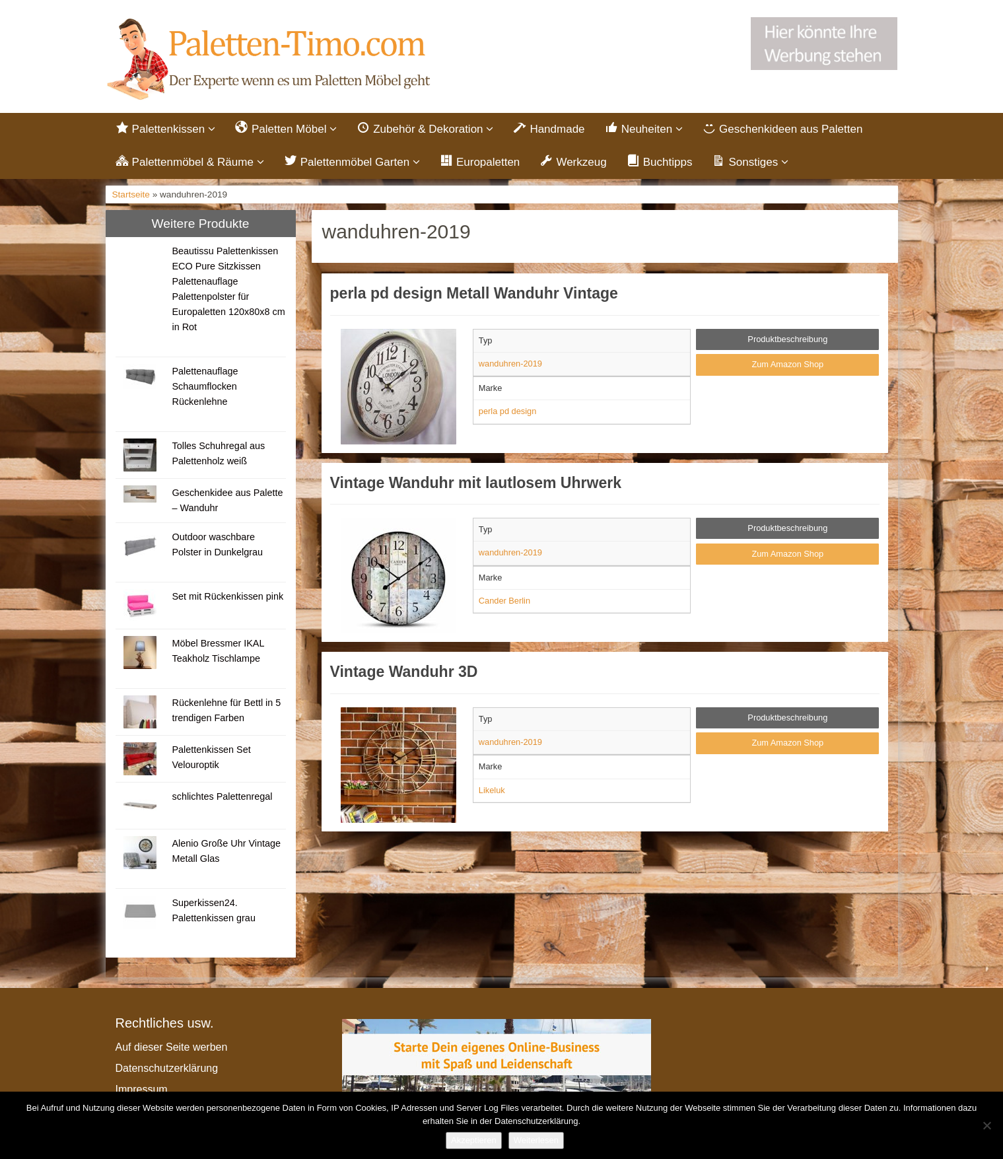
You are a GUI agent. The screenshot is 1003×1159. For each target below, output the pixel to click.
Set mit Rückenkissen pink (227, 596)
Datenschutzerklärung (167, 1068)
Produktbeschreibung (787, 339)
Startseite (131, 194)
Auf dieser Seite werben (172, 1047)
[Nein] (986, 1125)
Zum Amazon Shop (787, 364)
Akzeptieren (474, 1140)
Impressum (142, 1089)
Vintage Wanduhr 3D (404, 671)
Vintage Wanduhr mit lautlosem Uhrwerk (476, 482)
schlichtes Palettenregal (222, 796)
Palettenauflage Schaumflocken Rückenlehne (205, 386)
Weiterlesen (536, 1140)
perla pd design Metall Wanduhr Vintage (474, 293)
